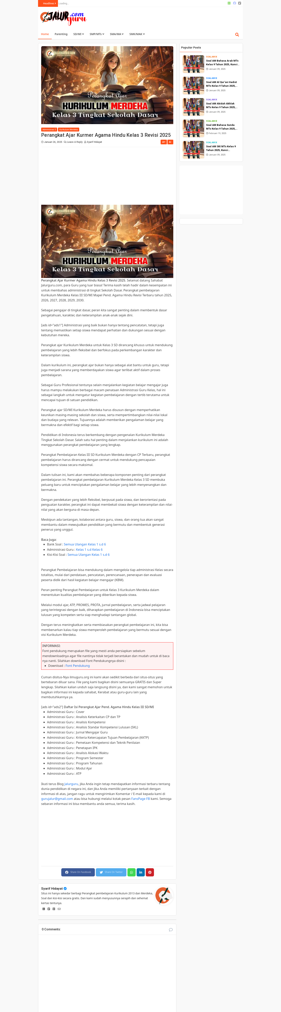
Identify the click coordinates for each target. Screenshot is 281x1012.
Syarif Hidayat (52, 888)
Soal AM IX (211, 57)
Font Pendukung (78, 665)
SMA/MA (117, 34)
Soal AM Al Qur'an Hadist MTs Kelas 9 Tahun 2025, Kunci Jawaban (221, 84)
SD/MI (78, 34)
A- (170, 142)
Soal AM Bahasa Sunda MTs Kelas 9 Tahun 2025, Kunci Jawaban (221, 127)
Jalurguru (71, 784)
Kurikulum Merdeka (68, 129)
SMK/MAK (137, 34)
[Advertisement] (170, 17)
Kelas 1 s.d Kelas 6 (89, 549)
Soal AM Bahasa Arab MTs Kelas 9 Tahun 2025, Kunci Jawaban (222, 62)
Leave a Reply (75, 142)
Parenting (61, 34)
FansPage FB (140, 799)
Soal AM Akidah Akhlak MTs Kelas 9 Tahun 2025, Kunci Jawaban (221, 105)
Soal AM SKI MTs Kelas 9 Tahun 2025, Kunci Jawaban (221, 148)
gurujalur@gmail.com (57, 799)
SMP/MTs (97, 34)
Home (45, 34)
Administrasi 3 (49, 129)
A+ (163, 142)
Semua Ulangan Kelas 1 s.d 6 (85, 544)
